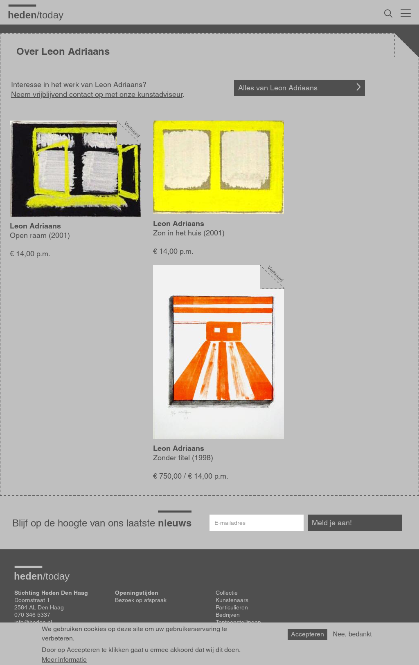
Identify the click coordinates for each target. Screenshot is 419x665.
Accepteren (307, 634)
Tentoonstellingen (238, 622)
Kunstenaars (232, 600)
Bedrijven (228, 614)
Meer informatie (64, 659)
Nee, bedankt (352, 634)
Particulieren (232, 607)
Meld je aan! (332, 522)
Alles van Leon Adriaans (278, 87)
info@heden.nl (33, 622)
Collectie (227, 592)
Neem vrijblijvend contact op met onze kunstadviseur (96, 94)
